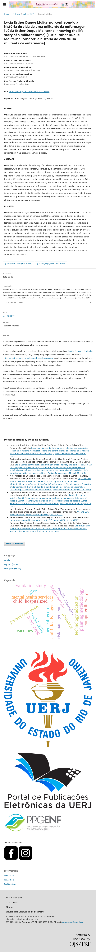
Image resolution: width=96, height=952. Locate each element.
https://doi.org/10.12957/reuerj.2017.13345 (29, 91)
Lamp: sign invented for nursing (25, 520)
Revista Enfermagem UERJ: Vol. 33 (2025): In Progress (34, 531)
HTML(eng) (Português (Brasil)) (52, 263)
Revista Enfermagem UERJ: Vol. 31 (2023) (44, 514)
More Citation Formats (14, 302)
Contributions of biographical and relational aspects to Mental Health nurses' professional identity (50, 527)
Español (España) (12, 564)
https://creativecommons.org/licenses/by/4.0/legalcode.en (28, 358)
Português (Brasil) (12, 568)
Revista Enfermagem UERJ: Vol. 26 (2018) (72, 489)
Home (6, 14)
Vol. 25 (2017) (28, 14)
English (7, 560)
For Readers (9, 875)
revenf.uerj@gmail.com (73, 922)
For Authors (9, 880)
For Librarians (10, 884)
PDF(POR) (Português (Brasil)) (19, 263)
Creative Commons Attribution (80, 351)
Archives (16, 14)
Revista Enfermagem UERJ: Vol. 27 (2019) (67, 473)
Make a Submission (14, 543)
